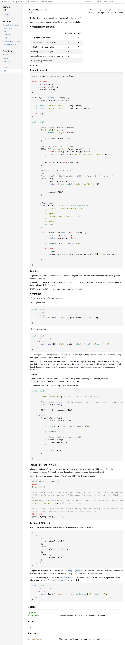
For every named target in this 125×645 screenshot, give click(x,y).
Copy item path (46, 9)
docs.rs (88, 2)
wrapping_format (35, 639)
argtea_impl (33, 612)
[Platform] (33, 1)
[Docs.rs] (5, 1)
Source (30, 12)
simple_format (34, 615)
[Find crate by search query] (115, 1)
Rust (97, 2)
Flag (29, 627)
